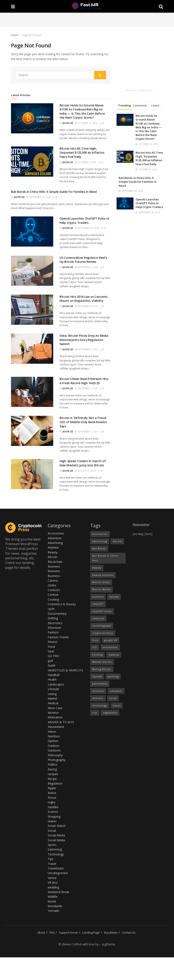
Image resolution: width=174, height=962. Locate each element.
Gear (51, 651)
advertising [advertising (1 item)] (99, 541)
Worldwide (55, 906)
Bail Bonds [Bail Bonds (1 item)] (99, 548)
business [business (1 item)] (98, 596)
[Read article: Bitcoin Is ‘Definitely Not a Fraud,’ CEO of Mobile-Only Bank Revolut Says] (32, 431)
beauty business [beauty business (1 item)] (103, 575)
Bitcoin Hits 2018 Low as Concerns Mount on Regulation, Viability (83, 299)
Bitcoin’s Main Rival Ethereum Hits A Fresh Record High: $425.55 (84, 381)
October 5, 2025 (85, 162)
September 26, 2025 (39, 197)
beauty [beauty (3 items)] (96, 567)
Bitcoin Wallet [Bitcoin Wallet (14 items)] (101, 589)
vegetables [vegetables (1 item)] (110, 712)
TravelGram (56, 868)
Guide (52, 665)
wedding (53, 887)
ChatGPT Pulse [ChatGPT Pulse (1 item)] (102, 611)
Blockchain (55, 562)
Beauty (52, 552)
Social (52, 831)
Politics (52, 764)
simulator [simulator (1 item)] (116, 690)
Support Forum (68, 932)
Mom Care (55, 708)
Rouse (52, 798)
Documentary (57, 614)
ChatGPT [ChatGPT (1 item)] (98, 603)
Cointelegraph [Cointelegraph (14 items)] (101, 625)
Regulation (55, 783)
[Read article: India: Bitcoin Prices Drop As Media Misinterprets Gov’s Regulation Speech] (32, 349)
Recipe (52, 779)
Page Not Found (31, 35)
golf (50, 661)
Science (53, 812)
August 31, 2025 (85, 470)
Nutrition (54, 736)
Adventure (55, 538)
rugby (51, 802)
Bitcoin (52, 557)
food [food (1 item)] (95, 640)
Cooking (53, 599)
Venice (52, 878)
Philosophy (55, 755)
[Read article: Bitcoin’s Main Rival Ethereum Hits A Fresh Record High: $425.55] (32, 392)
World (52, 901)
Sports (52, 845)
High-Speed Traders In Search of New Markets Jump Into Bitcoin (83, 463)
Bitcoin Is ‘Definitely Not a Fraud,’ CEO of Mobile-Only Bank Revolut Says (83, 422)
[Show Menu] (13, 6)
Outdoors (54, 750)
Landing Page (91, 932)
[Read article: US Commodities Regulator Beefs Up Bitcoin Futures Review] (32, 271)
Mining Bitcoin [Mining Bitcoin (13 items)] (101, 669)
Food (51, 647)
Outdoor (53, 746)
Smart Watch (56, 826)
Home (14, 35)
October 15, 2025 (86, 123)
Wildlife (52, 897)
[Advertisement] (87, 19)
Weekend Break (58, 892)
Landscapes (56, 684)
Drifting (53, 618)
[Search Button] (161, 6)
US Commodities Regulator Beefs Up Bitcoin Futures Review (83, 260)
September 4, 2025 (86, 306)
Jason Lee (68, 123)
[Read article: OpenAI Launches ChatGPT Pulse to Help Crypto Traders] (32, 231)
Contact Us (129, 932)
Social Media (56, 835)
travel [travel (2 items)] (117, 705)
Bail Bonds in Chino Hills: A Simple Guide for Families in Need (54, 192)
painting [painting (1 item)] (113, 676)
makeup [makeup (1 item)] (114, 654)
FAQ (51, 932)
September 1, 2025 (86, 431)
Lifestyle (53, 689)
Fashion (53, 632)
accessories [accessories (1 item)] (100, 533)
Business (54, 566)
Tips (50, 859)
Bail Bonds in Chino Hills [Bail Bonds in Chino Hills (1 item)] (105, 558)
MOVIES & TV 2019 (61, 722)
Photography (56, 760)
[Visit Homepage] (87, 6)
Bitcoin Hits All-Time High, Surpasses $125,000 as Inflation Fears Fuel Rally (82, 152)
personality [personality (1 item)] (99, 683)
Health (52, 680)
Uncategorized (58, 873)
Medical (53, 703)
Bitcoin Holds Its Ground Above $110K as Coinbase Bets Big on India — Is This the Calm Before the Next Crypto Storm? (82, 111)
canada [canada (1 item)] (114, 596)
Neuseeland (56, 727)
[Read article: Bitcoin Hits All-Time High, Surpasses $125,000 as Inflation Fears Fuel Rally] (32, 161)
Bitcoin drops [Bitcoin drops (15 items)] (101, 582)
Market (52, 698)
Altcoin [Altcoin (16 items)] (117, 541)
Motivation (55, 717)
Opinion (53, 741)
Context (53, 595)
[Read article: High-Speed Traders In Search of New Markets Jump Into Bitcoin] (32, 474)
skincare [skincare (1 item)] (97, 698)
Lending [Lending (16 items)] (97, 654)
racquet (53, 774)
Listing (52, 694)
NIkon (52, 732)
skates (52, 821)
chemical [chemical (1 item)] (98, 618)
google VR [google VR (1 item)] (110, 640)
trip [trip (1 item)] (94, 712)
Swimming (55, 849)
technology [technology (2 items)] (99, 705)
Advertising (55, 543)
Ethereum (54, 628)
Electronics (55, 623)
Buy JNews (110, 932)
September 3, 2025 (86, 349)
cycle (51, 609)
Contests (54, 590)
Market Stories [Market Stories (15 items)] (102, 661)
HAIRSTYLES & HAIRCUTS (65, 670)
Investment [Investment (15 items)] (110, 647)
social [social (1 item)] (113, 698)
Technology (56, 854)
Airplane (53, 547)
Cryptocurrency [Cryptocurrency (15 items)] (102, 633)
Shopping (54, 816)
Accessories (56, 533)
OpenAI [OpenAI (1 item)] (97, 676)
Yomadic (54, 911)
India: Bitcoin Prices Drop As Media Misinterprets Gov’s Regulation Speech (84, 340)
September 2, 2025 (86, 388)
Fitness (52, 642)
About (41, 932)
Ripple (52, 788)
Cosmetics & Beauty (62, 604)
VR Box (53, 882)
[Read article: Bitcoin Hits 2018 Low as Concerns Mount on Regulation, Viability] (32, 310)
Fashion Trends (58, 637)
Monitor (53, 713)
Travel (52, 864)
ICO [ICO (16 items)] (94, 647)
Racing (52, 769)
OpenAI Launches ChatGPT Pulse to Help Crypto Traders (84, 220)
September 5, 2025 (86, 267)
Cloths (52, 585)
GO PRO (53, 656)
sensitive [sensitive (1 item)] (98, 690)
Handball (54, 675)
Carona (53, 580)
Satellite (53, 807)
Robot (52, 793)
